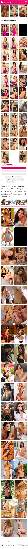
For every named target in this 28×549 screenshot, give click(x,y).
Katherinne (8, 176)
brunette (13, 179)
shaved (8, 181)
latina (18, 179)
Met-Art (19, 176)
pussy (22, 179)
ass (12, 181)
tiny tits (8, 179)
